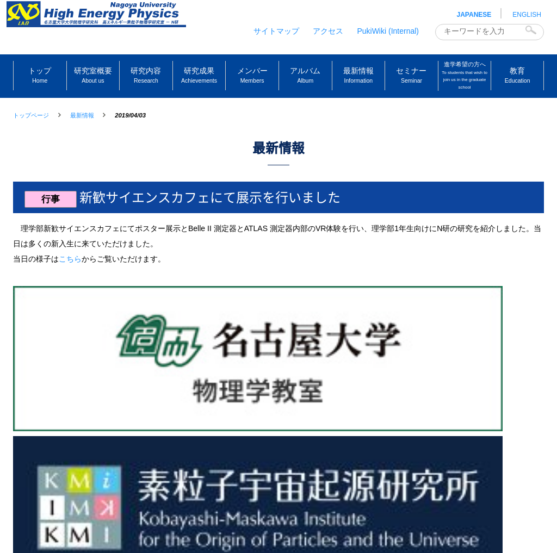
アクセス (328, 31)
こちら (70, 284)
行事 (55, 224)
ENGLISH (526, 14)
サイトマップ (276, 31)
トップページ (31, 115)
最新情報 (82, 115)
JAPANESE (474, 14)
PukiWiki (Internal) (388, 31)
